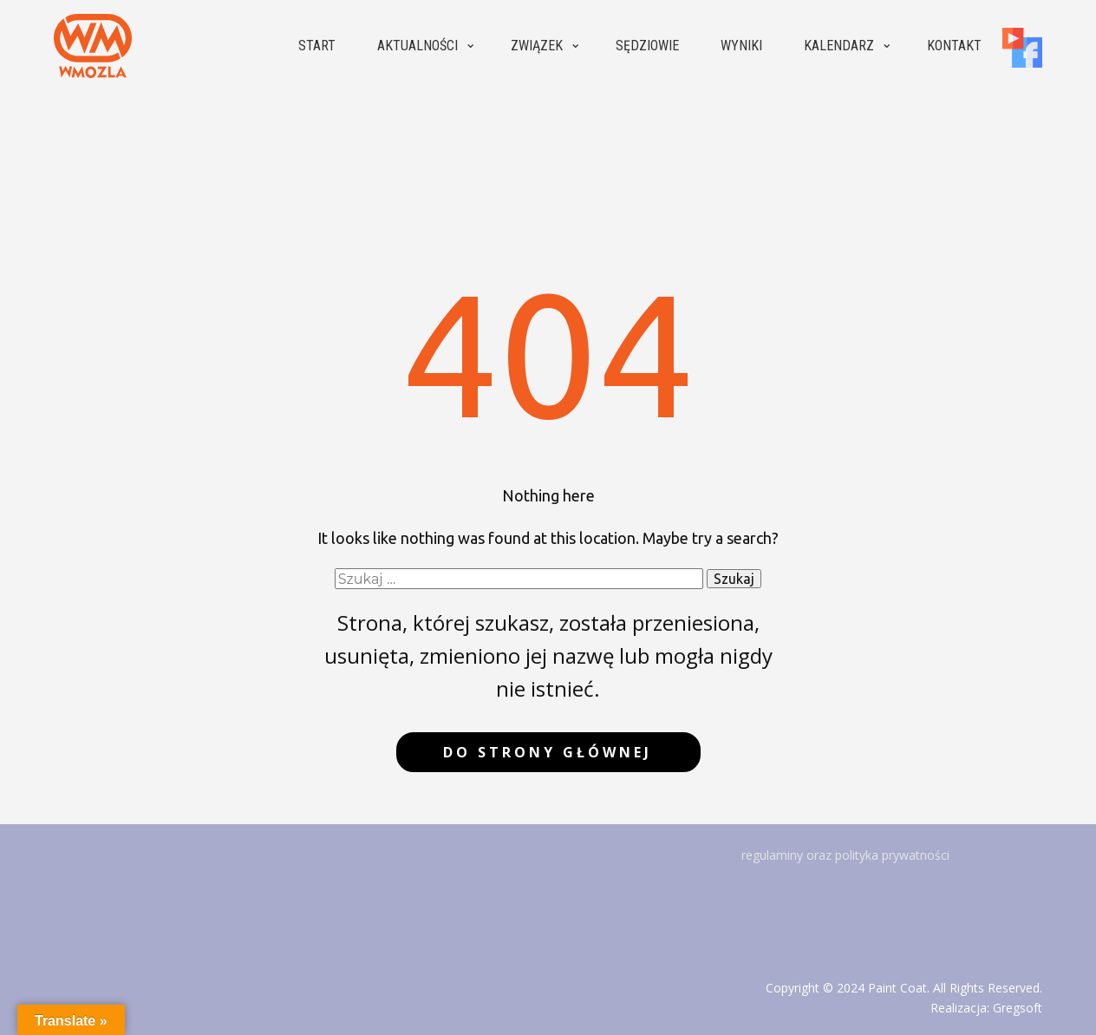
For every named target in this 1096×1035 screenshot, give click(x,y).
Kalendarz (839, 45)
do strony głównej (547, 752)
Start (317, 45)
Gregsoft (1017, 1007)
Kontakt (954, 45)
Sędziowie (647, 45)
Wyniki (741, 45)
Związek (537, 45)
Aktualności (417, 45)
